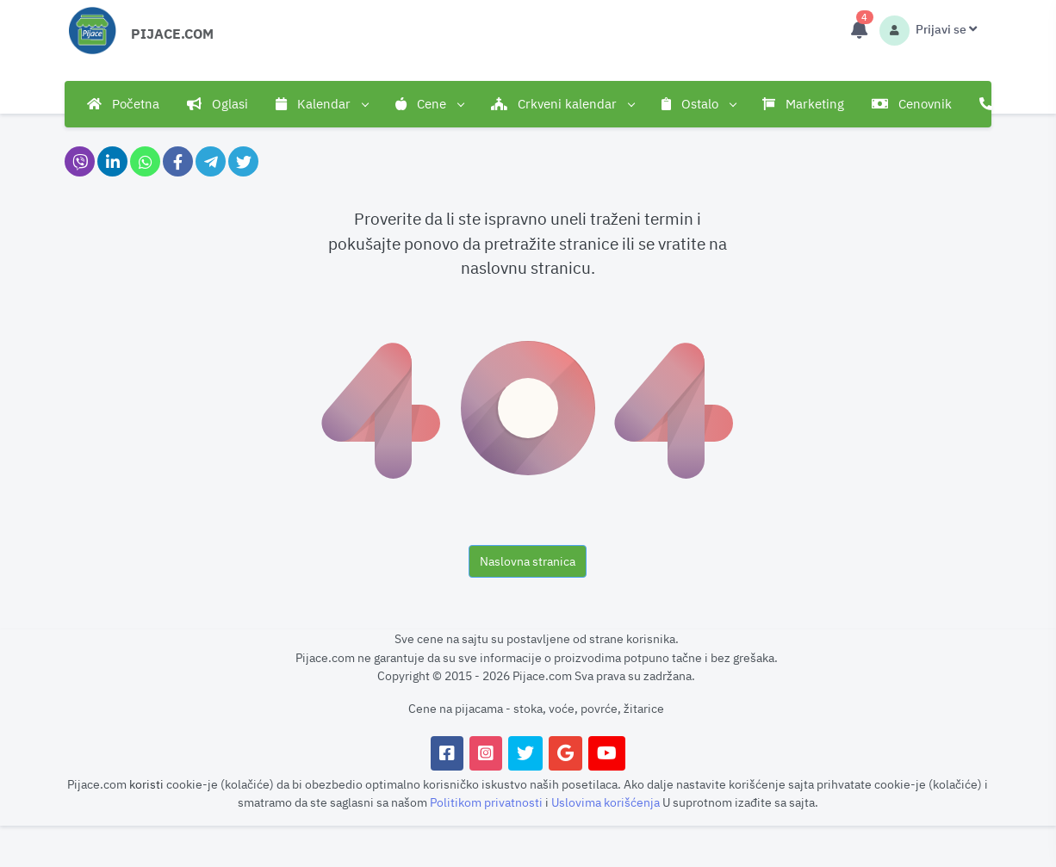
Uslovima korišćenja (606, 802)
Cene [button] (429, 104)
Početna (123, 104)
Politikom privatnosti (487, 802)
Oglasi (217, 104)
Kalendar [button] (322, 104)
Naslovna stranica (527, 561)
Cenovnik (912, 104)
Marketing (803, 104)
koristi (146, 784)
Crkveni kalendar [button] (562, 104)
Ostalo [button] (699, 104)
